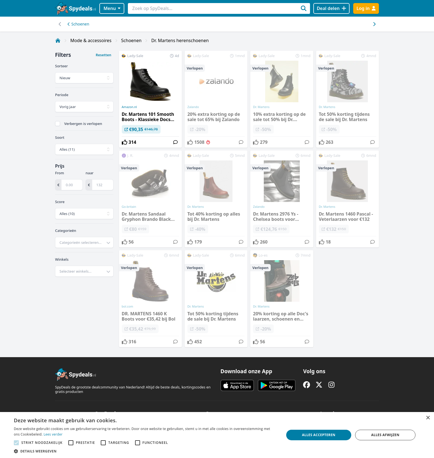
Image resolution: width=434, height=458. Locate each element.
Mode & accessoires (91, 40)
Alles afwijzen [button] (385, 435)
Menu (112, 8)
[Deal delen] (331, 8)
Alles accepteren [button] (318, 435)
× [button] (428, 418)
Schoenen (78, 24)
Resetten (103, 54)
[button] (145, 451)
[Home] (58, 40)
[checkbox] (57, 123)
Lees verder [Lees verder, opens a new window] (53, 434)
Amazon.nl (129, 107)
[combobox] (84, 242)
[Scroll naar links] (374, 24)
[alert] (217, 435)
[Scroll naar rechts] (60, 24)
